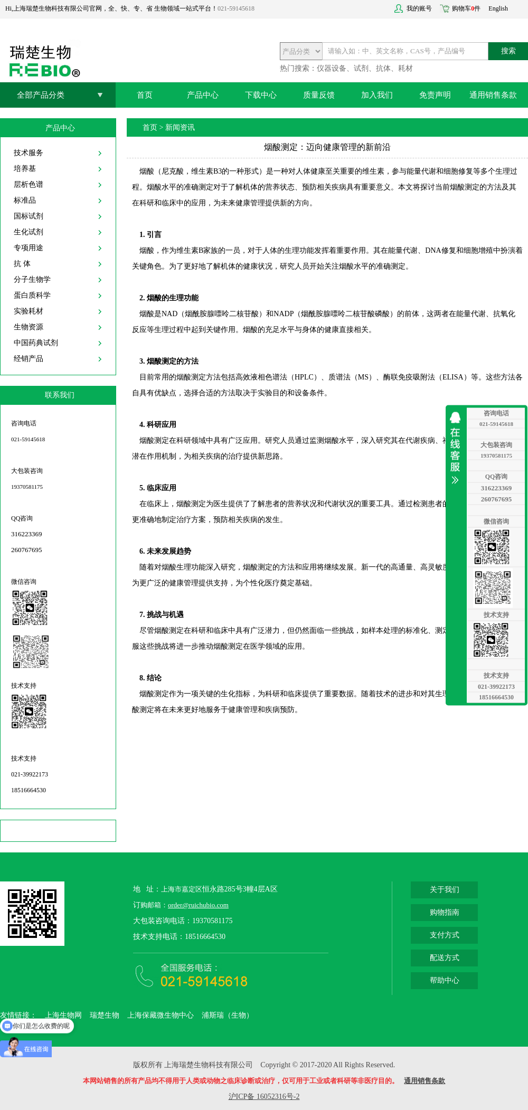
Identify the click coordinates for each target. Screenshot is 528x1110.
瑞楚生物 (104, 1015)
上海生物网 (63, 1015)
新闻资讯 (180, 127)
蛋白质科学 (32, 295)
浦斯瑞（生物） (227, 1015)
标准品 (25, 200)
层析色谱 (28, 184)
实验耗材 (28, 311)
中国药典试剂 (36, 343)
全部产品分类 (40, 95)
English (498, 8)
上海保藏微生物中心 (160, 1015)
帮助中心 (444, 980)
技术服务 (28, 153)
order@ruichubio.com (198, 905)
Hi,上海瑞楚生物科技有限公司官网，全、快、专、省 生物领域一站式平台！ (111, 8)
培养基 (25, 169)
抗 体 (22, 264)
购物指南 (444, 912)
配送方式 (444, 958)
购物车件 (466, 8)
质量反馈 (319, 95)
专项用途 (28, 248)
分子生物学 (32, 279)
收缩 (457, 447)
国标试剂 (28, 216)
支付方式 (444, 935)
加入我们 (377, 95)
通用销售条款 (493, 95)
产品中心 (203, 95)
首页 (145, 95)
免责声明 (435, 95)
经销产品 (28, 359)
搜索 (508, 51)
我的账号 (419, 8)
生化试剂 (28, 232)
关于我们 (444, 890)
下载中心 (261, 95)
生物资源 (28, 327)
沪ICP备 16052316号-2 (264, 1096)
